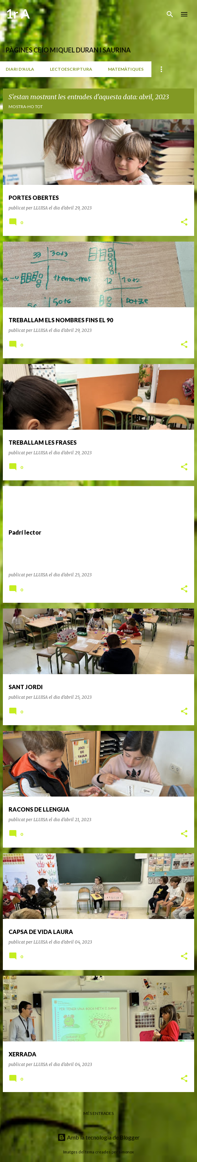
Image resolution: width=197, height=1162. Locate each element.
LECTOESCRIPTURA (71, 69)
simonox (126, 1152)
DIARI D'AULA (20, 69)
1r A (18, 13)
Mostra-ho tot (26, 106)
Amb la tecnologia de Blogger (98, 1137)
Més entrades (98, 1113)
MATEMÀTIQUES (126, 69)
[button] (184, 222)
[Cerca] (170, 14)
